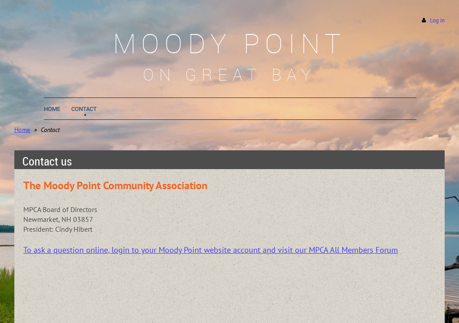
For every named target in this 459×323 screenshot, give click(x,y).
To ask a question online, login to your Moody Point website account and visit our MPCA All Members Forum (210, 250)
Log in (437, 20)
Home (22, 130)
